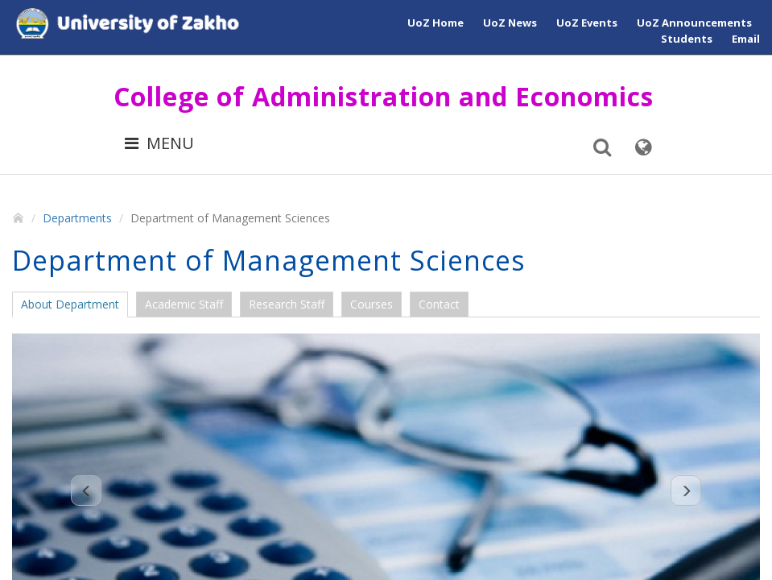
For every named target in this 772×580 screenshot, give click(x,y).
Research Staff (286, 304)
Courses (371, 304)
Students (686, 38)
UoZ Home (435, 22)
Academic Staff (184, 304)
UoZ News (510, 22)
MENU (159, 143)
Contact (439, 304)
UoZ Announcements (694, 22)
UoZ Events (586, 22)
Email (746, 38)
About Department (70, 304)
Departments (77, 218)
